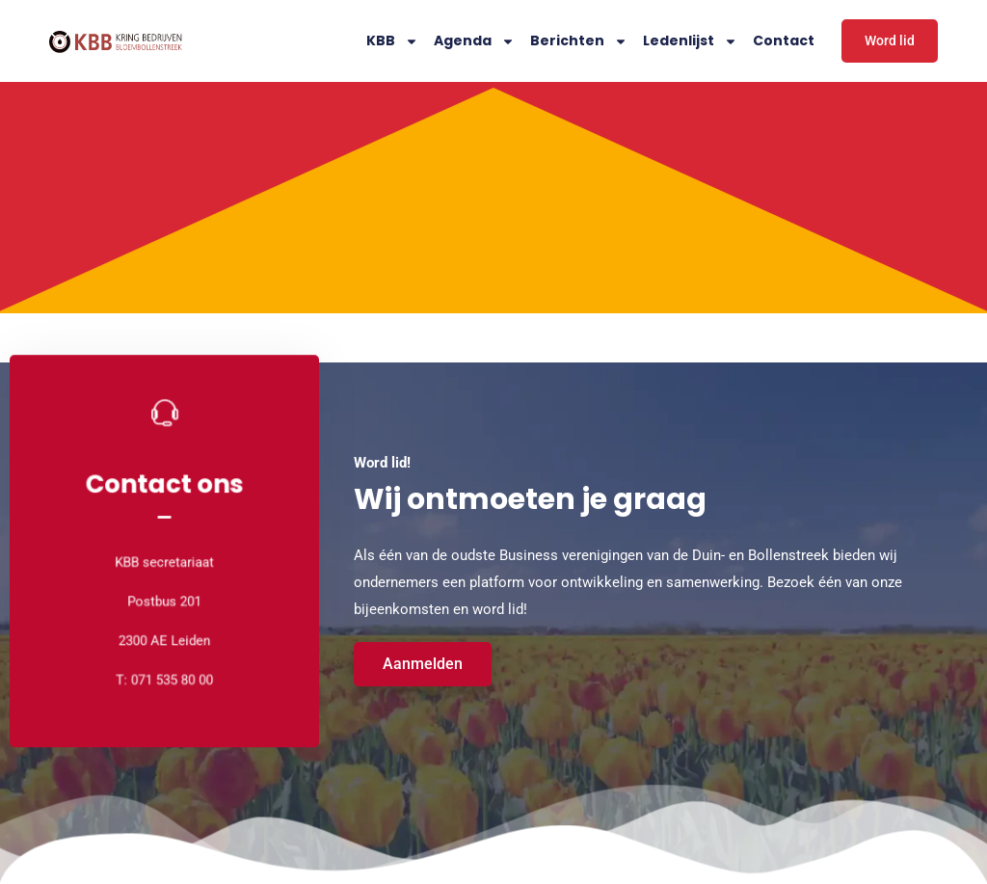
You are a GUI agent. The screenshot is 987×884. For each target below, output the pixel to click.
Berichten (578, 41)
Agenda (474, 41)
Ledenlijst (690, 41)
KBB (392, 41)
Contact (783, 40)
